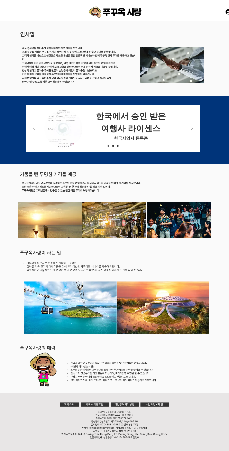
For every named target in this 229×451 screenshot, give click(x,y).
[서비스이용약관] (95, 404)
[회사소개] (69, 404)
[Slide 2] (113, 146)
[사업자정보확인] (154, 404)
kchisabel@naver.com (101, 427)
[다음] (192, 129)
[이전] (34, 129)
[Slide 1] (108, 146)
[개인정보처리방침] (125, 404)
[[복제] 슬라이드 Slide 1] (118, 146)
